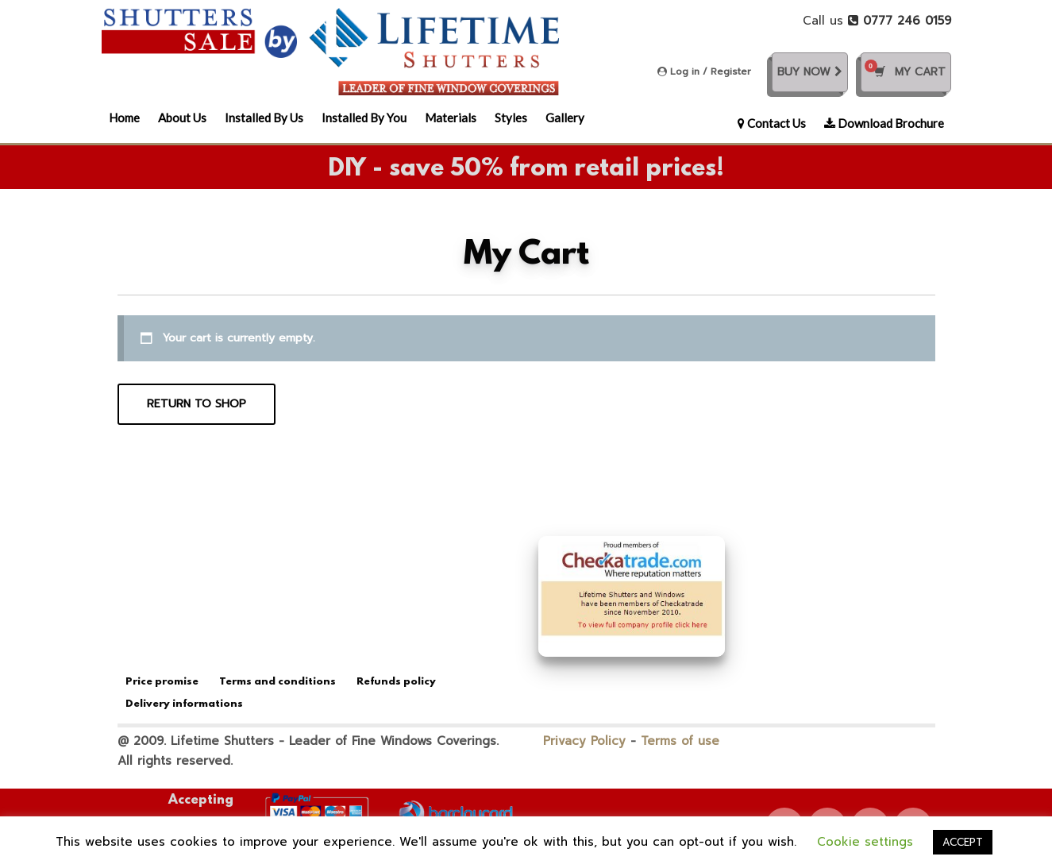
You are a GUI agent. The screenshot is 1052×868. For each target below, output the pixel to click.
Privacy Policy (584, 741)
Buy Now (809, 72)
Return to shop (196, 403)
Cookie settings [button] (865, 842)
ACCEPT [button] (962, 842)
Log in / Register (704, 71)
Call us (877, 20)
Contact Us (772, 123)
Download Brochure (884, 123)
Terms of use (680, 741)
